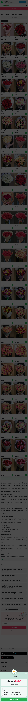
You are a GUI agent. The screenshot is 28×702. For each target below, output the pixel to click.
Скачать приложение (14, 699)
